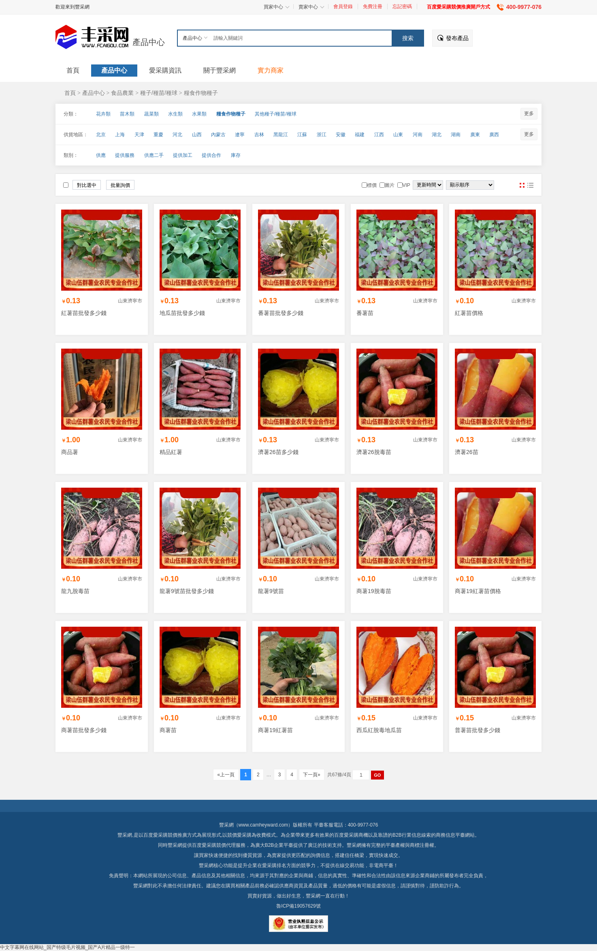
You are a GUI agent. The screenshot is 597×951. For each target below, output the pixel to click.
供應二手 (154, 155)
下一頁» (312, 775)
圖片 (522, 185)
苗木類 (127, 114)
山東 (398, 134)
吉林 (259, 134)
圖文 (530, 185)
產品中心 (148, 42)
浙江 (321, 134)
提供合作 (211, 155)
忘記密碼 (402, 6)
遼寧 (240, 134)
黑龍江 (280, 134)
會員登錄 (343, 6)
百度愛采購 (204, 845)
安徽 (340, 134)
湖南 (456, 134)
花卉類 (103, 114)
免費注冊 (372, 6)
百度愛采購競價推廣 (165, 835)
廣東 (475, 134)
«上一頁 (226, 775)
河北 (177, 134)
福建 (360, 134)
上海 (120, 134)
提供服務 (124, 155)
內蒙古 (218, 134)
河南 (417, 134)
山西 (197, 134)
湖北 (436, 134)
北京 (101, 134)
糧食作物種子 (201, 93)
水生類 (175, 114)
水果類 (199, 114)
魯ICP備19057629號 (298, 906)
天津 (139, 134)
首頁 (70, 93)
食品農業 (122, 93)
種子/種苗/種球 (158, 93)
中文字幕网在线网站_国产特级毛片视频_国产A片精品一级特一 (67, 947)
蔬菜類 (151, 114)
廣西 (494, 134)
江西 (379, 134)
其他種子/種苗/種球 (275, 114)
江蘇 (302, 134)
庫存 (236, 155)
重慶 (158, 134)
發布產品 (457, 38)
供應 (101, 155)
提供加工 (182, 155)
